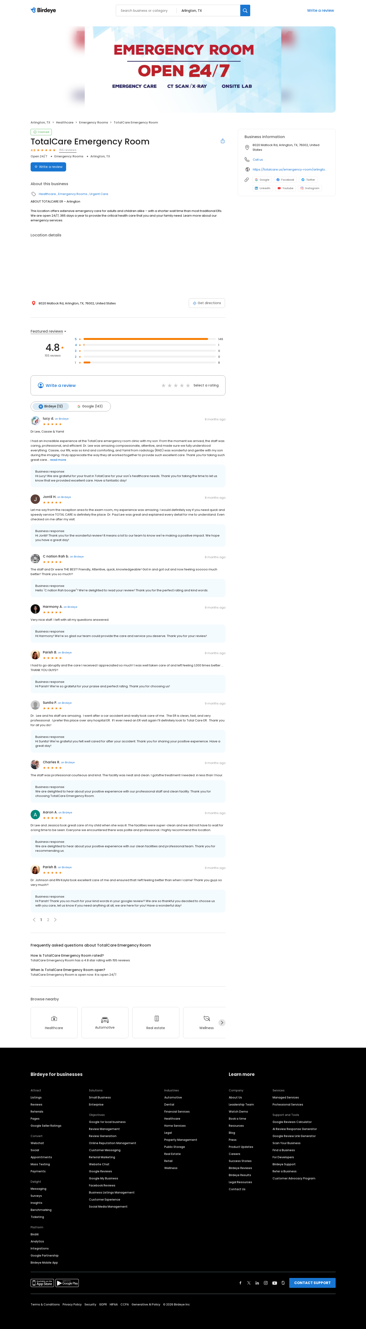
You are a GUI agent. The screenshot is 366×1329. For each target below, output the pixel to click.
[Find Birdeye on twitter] (249, 1283)
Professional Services (288, 1104)
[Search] (245, 10)
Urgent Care (98, 194)
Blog (232, 1132)
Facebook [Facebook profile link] (285, 180)
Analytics (37, 1241)
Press (233, 1140)
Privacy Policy (72, 1304)
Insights (36, 1203)
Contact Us (237, 1189)
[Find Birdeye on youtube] (274, 1283)
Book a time (237, 1118)
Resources (236, 1125)
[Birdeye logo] (44, 10)
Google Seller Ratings (46, 1125)
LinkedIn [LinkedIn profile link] (262, 188)
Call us (258, 159)
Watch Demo (238, 1111)
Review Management (104, 1129)
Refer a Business (285, 1171)
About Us (235, 1097)
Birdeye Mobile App (44, 1262)
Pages (35, 1118)
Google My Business (103, 1178)
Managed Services (286, 1097)
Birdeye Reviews (240, 1168)
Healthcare (64, 122)
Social (35, 1150)
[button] (55, 919)
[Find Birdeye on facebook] (240, 1283)
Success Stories (240, 1161)
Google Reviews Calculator (292, 1122)
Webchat (37, 1143)
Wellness (170, 1168)
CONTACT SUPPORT (312, 1282)
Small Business (100, 1097)
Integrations (40, 1248)
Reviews (36, 1104)
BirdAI (35, 1234)
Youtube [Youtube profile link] (285, 188)
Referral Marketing (102, 1157)
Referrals (37, 1111)
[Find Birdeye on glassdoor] (283, 1283)
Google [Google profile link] (262, 180)
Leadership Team (241, 1104)
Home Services (175, 1125)
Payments (38, 1171)
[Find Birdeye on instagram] (266, 1283)
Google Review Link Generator (294, 1136)
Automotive (173, 1097)
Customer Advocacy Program (294, 1178)
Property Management (180, 1140)
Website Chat (99, 1164)
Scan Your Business (287, 1143)
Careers (234, 1154)
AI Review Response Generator (295, 1129)
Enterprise (96, 1104)
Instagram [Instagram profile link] (310, 188)
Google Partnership (45, 1255)
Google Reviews (100, 1171)
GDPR (103, 1304)
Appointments (41, 1157)
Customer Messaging (105, 1150)
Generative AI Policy (146, 1304)
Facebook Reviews (102, 1185)
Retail (168, 1161)
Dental (169, 1104)
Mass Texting (40, 1164)
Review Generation (103, 1136)
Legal (168, 1132)
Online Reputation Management (112, 1143)
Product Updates (241, 1147)
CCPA (125, 1304)
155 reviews (67, 150)
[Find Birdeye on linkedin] (257, 1283)
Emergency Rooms (93, 122)
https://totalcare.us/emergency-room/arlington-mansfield (291, 169)
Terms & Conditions (45, 1304)
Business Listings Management (112, 1192)
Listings (36, 1097)
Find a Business (284, 1150)
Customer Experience (104, 1199)
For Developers (283, 1157)
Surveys (36, 1196)
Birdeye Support (284, 1164)
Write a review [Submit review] (48, 166)
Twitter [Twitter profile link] (308, 180)
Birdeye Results (240, 1175)
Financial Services (177, 1111)
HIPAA (114, 1304)
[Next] (221, 1022)
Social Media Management (108, 1206)
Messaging (38, 1188)
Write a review (320, 10)
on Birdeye (61, 419)
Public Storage (174, 1147)
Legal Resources (240, 1182)
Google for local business (107, 1122)
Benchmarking (41, 1210)
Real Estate (172, 1154)
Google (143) (89, 406)
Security (90, 1304)
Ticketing (37, 1217)
